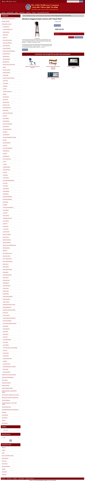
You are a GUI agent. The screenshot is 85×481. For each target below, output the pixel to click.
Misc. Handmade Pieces (7, 261)
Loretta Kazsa (5, 226)
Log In (14, 1)
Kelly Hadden (5, 202)
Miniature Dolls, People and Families (9, 374)
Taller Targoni (5, 334)
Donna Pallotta (5, 118)
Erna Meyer (4, 131)
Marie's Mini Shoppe (6, 239)
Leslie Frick (4, 223)
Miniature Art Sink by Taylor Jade (73, 66)
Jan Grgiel (4, 172)
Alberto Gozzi (5, 34)
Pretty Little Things (6, 285)
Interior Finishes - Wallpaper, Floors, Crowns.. (10, 394)
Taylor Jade (4, 336)
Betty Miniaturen (5, 56)
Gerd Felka (4, 145)
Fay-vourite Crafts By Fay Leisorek (9, 137)
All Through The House (7, 40)
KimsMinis (4, 204)
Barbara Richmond (6, 53)
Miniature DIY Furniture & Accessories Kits (10, 397)
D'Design (4, 94)
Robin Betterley (5, 293)
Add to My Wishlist (78, 37)
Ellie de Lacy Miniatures (7, 123)
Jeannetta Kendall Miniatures (8, 180)
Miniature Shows (10, 12)
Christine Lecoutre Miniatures (8, 77)
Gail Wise (4, 140)
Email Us (34, 12)
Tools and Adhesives (6, 400)
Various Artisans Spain (7, 358)
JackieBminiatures (6, 167)
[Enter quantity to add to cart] (61, 37)
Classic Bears (5, 83)
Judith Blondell (5, 188)
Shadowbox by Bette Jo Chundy (8, 304)
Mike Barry (4, 250)
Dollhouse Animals (5, 385)
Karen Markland (5, 191)
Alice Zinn (4, 37)
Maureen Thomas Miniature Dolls (9, 245)
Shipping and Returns (6, 466)
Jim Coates (4, 183)
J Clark (4, 161)
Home (4, 1)
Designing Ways (5, 102)
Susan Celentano (6, 328)
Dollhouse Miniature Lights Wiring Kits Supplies (9, 391)
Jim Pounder (5, 185)
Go (10, 440)
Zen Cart (54, 480)
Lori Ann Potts (5, 229)
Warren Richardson (6, 372)
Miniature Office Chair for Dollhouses (33, 66)
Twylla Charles (5, 353)
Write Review (25, 49)
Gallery (16, 12)
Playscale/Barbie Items (6, 406)
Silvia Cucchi (5, 312)
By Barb (4, 67)
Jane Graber (5, 175)
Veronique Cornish (6, 363)
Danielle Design (5, 96)
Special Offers (4, 417)
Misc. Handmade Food (7, 258)
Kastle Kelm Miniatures (7, 196)
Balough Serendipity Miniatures (8, 51)
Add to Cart (71, 37)
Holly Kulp (4, 153)
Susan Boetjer (5, 326)
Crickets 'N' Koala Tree (7, 91)
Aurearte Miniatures (6, 48)
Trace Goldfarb (5, 345)
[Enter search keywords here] (73, 1)
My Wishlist (9, 1)
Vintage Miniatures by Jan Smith (9, 366)
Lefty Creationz (5, 220)
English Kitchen (5, 126)
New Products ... (5, 423)
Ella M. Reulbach (5, 121)
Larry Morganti (5, 210)
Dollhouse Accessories (6, 382)
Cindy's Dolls (5, 80)
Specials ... (4, 420)
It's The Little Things (6, 158)
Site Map (3, 469)
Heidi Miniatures (5, 150)
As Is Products (5, 380)
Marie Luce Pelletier (6, 234)
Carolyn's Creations (6, 69)
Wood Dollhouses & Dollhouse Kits (8, 18)
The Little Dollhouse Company (41, 480)
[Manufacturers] (11, 438)
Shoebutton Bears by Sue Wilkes (8, 309)
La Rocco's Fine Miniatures (7, 207)
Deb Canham (5, 99)
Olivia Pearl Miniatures (7, 274)
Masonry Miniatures (6, 242)
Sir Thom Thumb (5, 315)
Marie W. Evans (5, 237)
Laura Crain (4, 212)
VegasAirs (4, 361)
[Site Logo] (42, 7)
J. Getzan (4, 164)
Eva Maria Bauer (5, 134)
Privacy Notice (4, 463)
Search (81, 1)
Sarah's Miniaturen (6, 299)
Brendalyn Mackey (6, 59)
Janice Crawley (5, 177)
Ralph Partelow (5, 291)
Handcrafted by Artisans (30, 15)
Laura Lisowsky (5, 215)
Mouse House (5, 264)
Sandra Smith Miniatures (7, 296)
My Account (4, 461)
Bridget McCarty (5, 61)
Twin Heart (4, 350)
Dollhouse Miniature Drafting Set (53, 77)
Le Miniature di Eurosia (7, 218)
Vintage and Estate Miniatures (7, 377)
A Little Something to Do (7, 29)
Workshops (28, 12)
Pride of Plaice (5, 288)
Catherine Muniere (6, 72)
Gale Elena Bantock (6, 142)
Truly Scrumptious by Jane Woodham (43, 15)
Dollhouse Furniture (5, 21)
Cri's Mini (4, 88)
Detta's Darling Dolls (6, 107)
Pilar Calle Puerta (6, 280)
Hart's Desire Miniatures (7, 148)
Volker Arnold (5, 369)
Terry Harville (5, 342)
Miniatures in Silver (6, 256)
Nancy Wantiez (5, 266)
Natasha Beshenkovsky (7, 269)
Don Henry (4, 115)
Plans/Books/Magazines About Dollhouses (10, 409)
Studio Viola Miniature (6, 320)
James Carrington (6, 169)
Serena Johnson (5, 301)
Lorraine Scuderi (5, 231)
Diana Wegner (5, 110)
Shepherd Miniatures (6, 307)
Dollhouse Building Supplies (7, 388)
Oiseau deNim (5, 272)
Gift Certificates (5, 415)
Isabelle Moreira (5, 156)
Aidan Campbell (5, 32)
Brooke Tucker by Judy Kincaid (8, 64)
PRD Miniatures (5, 282)
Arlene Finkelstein (6, 45)
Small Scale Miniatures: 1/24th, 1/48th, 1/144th (9, 403)
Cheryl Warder (5, 75)
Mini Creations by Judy (7, 253)
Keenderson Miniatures (7, 199)
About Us (3, 12)
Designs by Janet (6, 104)
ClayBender (4, 86)
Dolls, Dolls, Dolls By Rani (7, 113)
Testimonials (22, 12)
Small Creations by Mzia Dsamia (8, 318)
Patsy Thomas (5, 277)
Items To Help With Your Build (43, 12)
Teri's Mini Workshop (6, 339)
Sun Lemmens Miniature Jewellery (9, 323)
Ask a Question (57, 25)
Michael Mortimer (6, 247)
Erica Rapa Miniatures (6, 129)
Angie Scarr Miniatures (7, 42)
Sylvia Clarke (5, 331)
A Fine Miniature (5, 26)
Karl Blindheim (5, 193)
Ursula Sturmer (5, 355)
